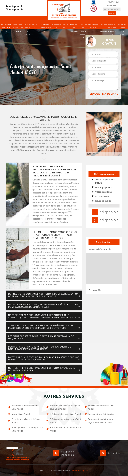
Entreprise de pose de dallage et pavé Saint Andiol (63, 407)
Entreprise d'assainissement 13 (44, 28)
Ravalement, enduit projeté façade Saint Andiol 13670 (99, 421)
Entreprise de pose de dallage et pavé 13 (112, 29)
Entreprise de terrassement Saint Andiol (63, 429)
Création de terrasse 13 (103, 29)
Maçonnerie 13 (56, 26)
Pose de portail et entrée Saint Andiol (24, 421)
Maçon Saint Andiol (19, 414)
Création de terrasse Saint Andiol (63, 414)
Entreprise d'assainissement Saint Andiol (23, 407)
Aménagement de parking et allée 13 (18, 28)
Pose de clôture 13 (65, 28)
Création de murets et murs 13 (83, 31)
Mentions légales (80, 470)
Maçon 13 (34, 26)
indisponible (14, 6)
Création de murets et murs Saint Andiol (63, 421)
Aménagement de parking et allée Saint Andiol (25, 429)
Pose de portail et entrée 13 (27, 31)
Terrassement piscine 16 (93, 26)
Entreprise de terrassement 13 (6, 28)
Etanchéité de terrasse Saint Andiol (99, 407)
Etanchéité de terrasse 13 (74, 29)
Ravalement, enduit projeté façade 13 (122, 29)
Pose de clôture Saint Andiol (99, 414)
